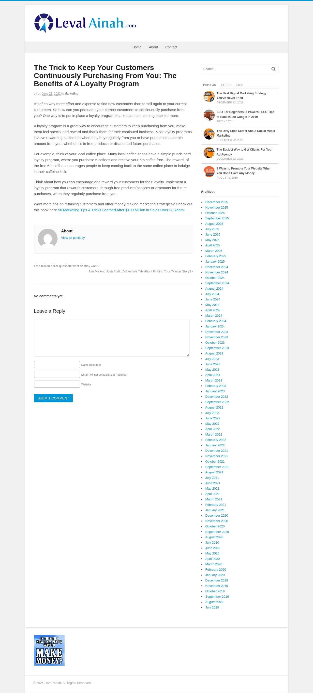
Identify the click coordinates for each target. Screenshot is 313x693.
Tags (239, 85)
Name (91, 364)
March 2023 (213, 380)
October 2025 (215, 213)
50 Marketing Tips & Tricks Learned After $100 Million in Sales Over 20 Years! (121, 210)
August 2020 (214, 537)
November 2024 (216, 272)
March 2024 (213, 315)
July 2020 (212, 542)
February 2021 (215, 505)
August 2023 (214, 353)
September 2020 (217, 532)
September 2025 (217, 218)
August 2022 (214, 407)
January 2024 (215, 326)
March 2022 (213, 434)
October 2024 (215, 278)
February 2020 (215, 569)
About (153, 47)
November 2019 (216, 586)
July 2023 (212, 359)
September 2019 (217, 596)
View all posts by (75, 238)
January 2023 (215, 391)
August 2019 (214, 602)
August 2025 (214, 224)
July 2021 (212, 478)
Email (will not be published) (104, 374)
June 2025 (212, 234)
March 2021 (213, 499)
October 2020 (215, 526)
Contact (171, 47)
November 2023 (216, 337)
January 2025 (215, 261)
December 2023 (216, 332)
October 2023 (215, 342)
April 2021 (212, 494)
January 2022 (215, 445)
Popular (209, 85)
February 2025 (215, 256)
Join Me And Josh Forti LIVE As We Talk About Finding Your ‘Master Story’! (140, 271)
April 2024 (212, 310)
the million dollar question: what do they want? (66, 266)
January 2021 (215, 510)
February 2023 (215, 386)
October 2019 (215, 591)
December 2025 (216, 202)
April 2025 (212, 245)
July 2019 (212, 607)
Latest (226, 85)
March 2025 (213, 251)
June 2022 (212, 418)
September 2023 (217, 348)
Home (136, 47)
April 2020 (212, 559)
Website (86, 384)
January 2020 (215, 575)
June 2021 (212, 483)
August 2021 (214, 472)
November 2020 (216, 521)
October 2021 (215, 461)
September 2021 (217, 467)
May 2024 (212, 305)
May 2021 (212, 488)
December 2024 (216, 267)
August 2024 (214, 288)
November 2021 (216, 456)
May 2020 (212, 553)
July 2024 (212, 294)
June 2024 (212, 299)
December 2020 (216, 515)
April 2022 (212, 429)
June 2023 (212, 364)
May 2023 (212, 369)
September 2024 (217, 283)
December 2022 (216, 396)
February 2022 (215, 440)
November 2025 (216, 207)
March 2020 (213, 564)
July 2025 (212, 229)
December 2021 (216, 451)
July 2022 (212, 413)
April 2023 (212, 375)
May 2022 (212, 423)
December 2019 (216, 580)
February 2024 (215, 321)
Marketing (71, 93)
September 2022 (217, 402)
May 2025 (212, 240)
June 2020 (212, 548)
